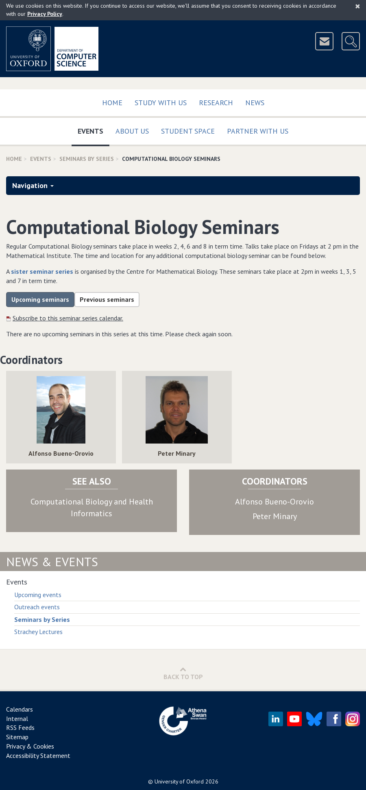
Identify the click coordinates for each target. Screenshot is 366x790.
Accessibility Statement (38, 755)
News (254, 102)
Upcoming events (37, 595)
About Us (132, 131)
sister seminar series (42, 271)
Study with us (161, 102)
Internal (17, 718)
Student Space (188, 131)
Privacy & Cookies (30, 746)
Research (216, 102)
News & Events (52, 561)
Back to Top (183, 673)
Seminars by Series (42, 619)
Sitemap (17, 737)
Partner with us (257, 131)
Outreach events (37, 607)
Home (112, 102)
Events (93, 129)
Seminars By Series (86, 158)
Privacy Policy (44, 13)
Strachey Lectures (38, 632)
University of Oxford (179, 781)
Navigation (33, 185)
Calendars (19, 709)
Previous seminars (107, 299)
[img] (61, 410)
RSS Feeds (20, 727)
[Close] (357, 6)
